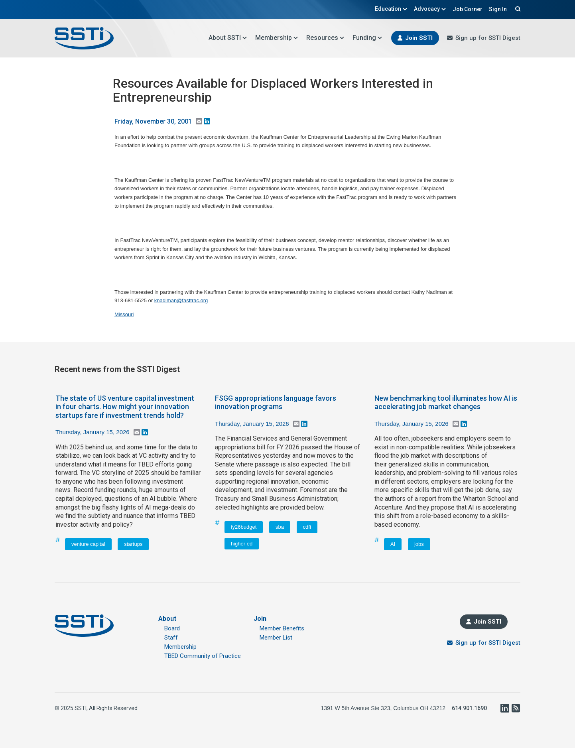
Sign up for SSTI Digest (487, 37)
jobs (419, 544)
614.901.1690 (469, 708)
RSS (515, 708)
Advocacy (430, 9)
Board (172, 628)
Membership (276, 37)
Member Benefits (282, 628)
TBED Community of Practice (202, 655)
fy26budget (243, 527)
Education (391, 9)
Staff (171, 637)
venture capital (88, 544)
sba (280, 527)
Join (260, 618)
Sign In (498, 9)
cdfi (307, 527)
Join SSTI (419, 37)
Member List (276, 637)
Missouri (124, 314)
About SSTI (228, 37)
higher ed (241, 544)
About (167, 618)
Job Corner (467, 9)
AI (392, 544)
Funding (367, 37)
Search (516, 9)
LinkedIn (504, 708)
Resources (325, 37)
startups (133, 544)
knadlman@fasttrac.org (181, 300)
